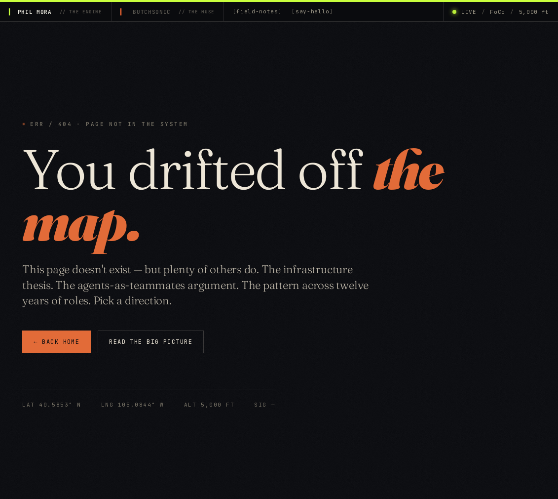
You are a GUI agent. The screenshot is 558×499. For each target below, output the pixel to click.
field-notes (257, 11)
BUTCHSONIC (173, 11)
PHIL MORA (60, 11)
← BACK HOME (56, 342)
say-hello (313, 11)
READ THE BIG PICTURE (150, 342)
